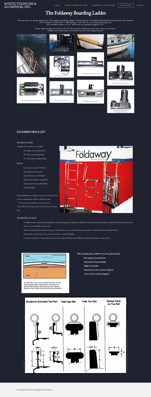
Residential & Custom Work (104, 5)
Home (57, 5)
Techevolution (48, 390)
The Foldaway (126, 5)
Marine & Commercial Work (76, 5)
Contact (140, 5)
